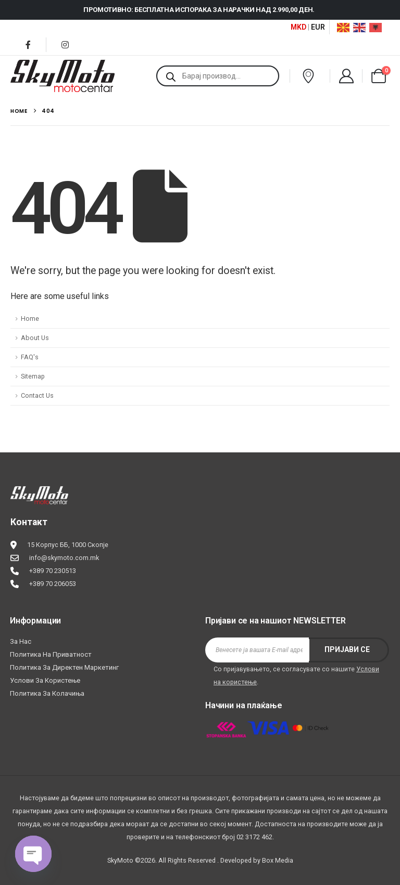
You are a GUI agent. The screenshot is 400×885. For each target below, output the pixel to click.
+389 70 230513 (52, 571)
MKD (298, 27)
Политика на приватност (51, 654)
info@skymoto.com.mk (64, 558)
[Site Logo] (62, 76)
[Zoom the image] (39, 493)
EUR (318, 27)
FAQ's (30, 357)
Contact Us (37, 395)
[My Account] (346, 76)
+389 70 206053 (52, 584)
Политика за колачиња (47, 693)
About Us (35, 338)
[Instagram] (65, 44)
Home (30, 318)
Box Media (277, 860)
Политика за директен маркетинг (64, 667)
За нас (20, 641)
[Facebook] (28, 44)
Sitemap (33, 376)
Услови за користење (45, 680)
